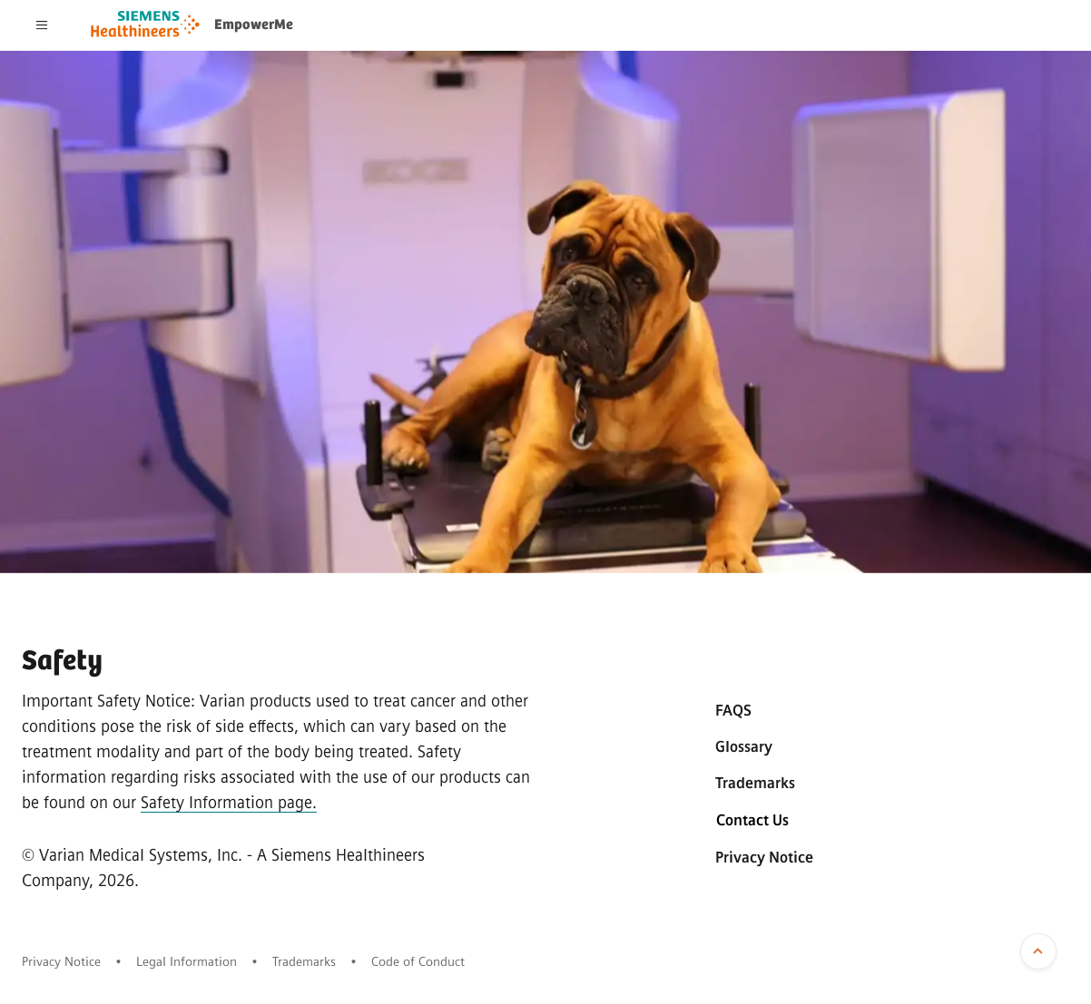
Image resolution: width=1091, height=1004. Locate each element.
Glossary (743, 746)
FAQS (733, 710)
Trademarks (755, 783)
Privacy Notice (764, 857)
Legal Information (186, 962)
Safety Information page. (229, 803)
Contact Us (752, 820)
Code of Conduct (418, 962)
